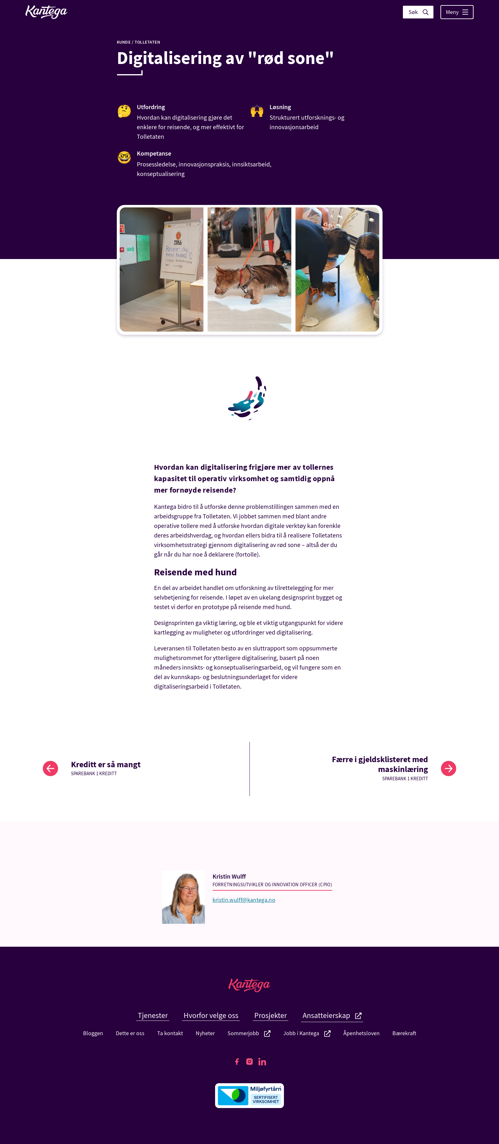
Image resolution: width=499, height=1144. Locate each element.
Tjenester (153, 1016)
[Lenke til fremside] (46, 12)
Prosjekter (270, 1016)
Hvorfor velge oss (211, 1016)
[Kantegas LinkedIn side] (262, 1061)
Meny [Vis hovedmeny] (457, 12)
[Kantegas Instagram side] (249, 1061)
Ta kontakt (170, 1033)
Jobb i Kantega (307, 1033)
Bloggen (93, 1033)
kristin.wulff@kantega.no (244, 900)
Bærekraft (404, 1033)
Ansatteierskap (332, 1016)
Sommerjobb (249, 1033)
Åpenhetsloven (361, 1033)
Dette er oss (130, 1033)
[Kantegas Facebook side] (236, 1061)
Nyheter (205, 1033)
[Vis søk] (418, 12)
